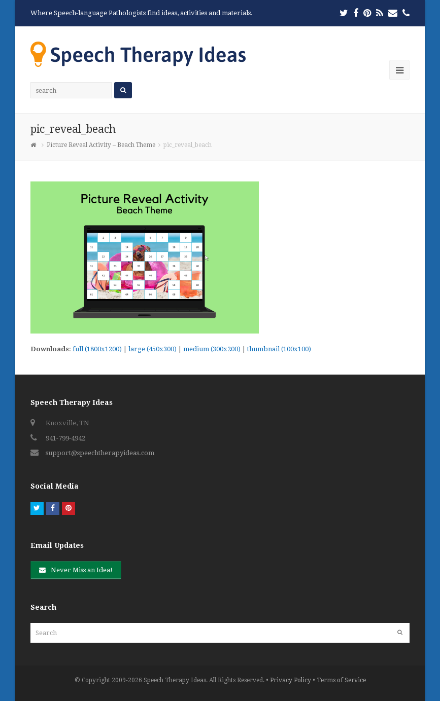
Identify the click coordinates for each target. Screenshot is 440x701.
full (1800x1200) (97, 349)
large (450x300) (152, 349)
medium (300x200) (212, 349)
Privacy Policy (290, 680)
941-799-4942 (65, 438)
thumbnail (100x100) (279, 349)
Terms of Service (341, 680)
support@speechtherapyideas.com (100, 453)
